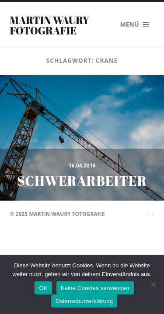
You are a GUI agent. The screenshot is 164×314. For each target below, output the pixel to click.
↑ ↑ (150, 214)
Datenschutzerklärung (84, 301)
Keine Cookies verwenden (95, 288)
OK (43, 288)
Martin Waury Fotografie (50, 25)
